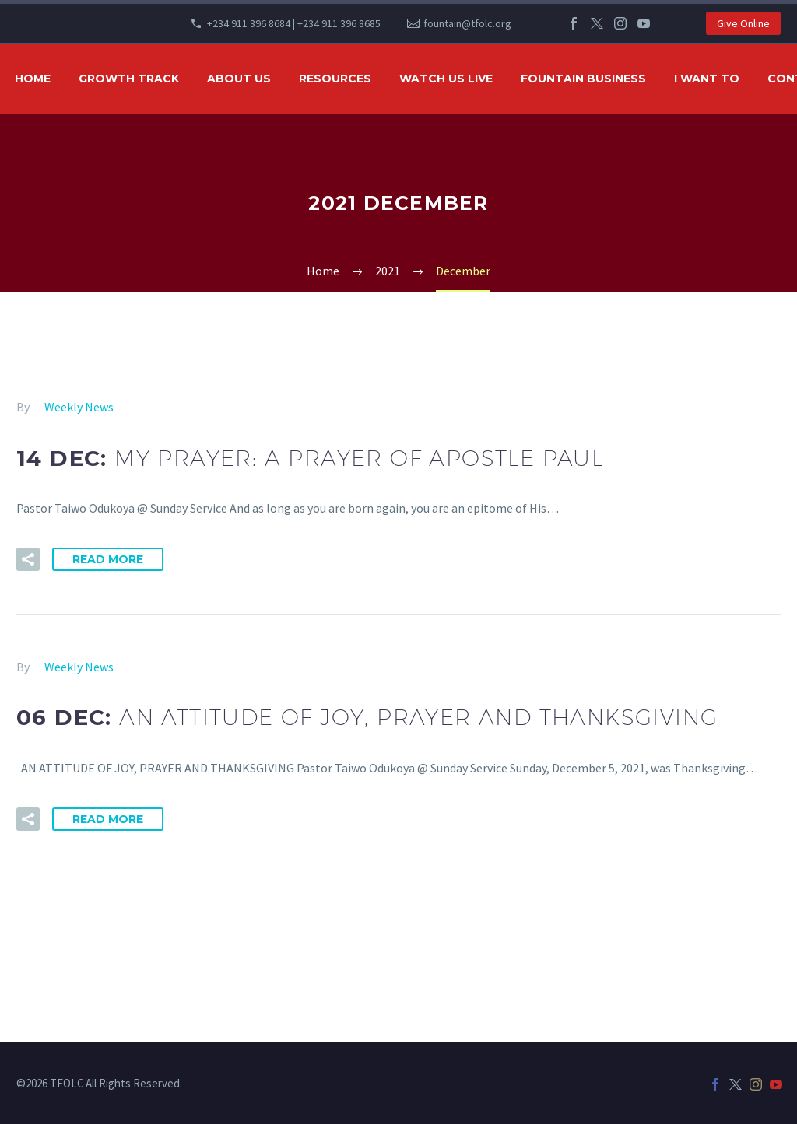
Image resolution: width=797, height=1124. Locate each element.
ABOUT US (239, 79)
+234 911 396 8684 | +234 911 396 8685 (294, 23)
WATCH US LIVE (446, 79)
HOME (33, 79)
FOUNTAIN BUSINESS (583, 79)
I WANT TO (706, 79)
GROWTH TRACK (129, 79)
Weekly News (79, 407)
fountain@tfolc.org (467, 23)
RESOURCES (335, 79)
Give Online (743, 23)
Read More (107, 559)
